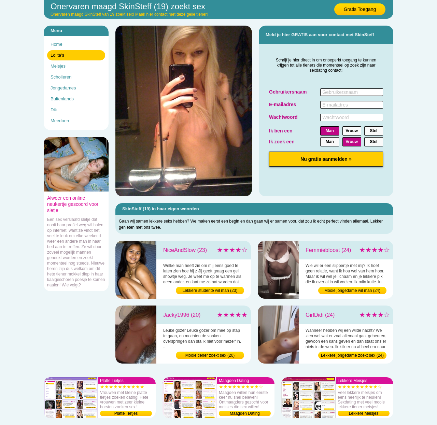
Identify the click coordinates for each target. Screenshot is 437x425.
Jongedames (63, 87)
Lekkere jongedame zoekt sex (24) (352, 355)
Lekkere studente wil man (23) (210, 290)
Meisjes (58, 66)
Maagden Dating (245, 413)
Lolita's (57, 55)
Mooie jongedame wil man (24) (352, 290)
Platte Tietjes (126, 413)
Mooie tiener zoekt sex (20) (210, 355)
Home (56, 44)
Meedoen (60, 120)
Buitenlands (62, 98)
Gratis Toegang (360, 9)
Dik (54, 109)
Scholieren (61, 77)
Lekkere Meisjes (364, 413)
